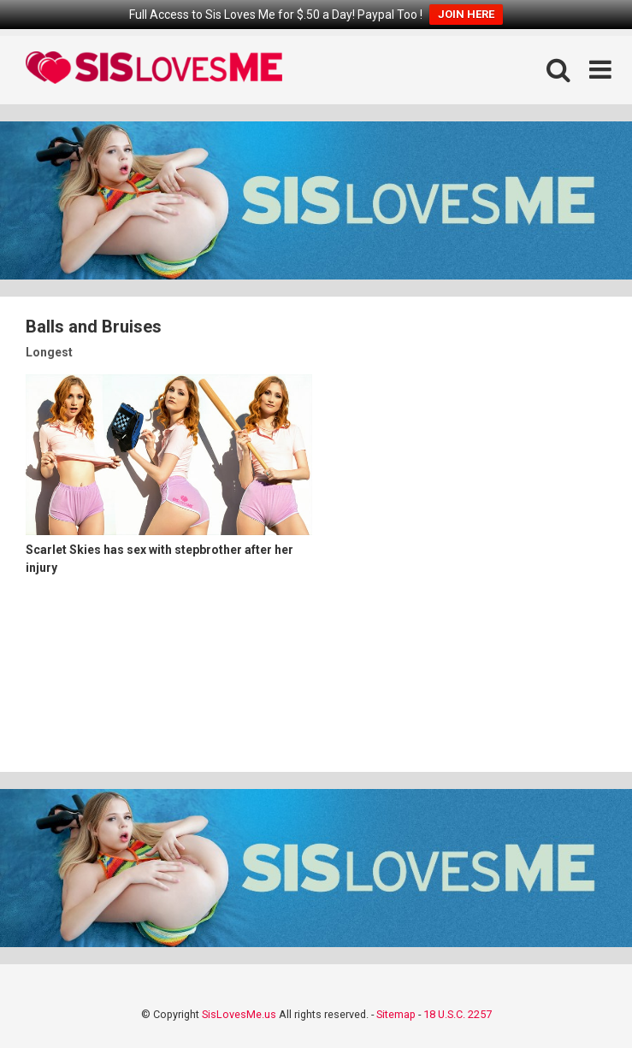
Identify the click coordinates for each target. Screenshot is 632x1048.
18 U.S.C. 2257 (457, 1014)
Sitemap (396, 1014)
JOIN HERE (466, 14)
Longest (49, 352)
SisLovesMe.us (239, 1014)
